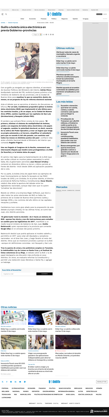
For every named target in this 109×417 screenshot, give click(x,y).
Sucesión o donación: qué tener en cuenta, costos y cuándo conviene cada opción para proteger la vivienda (69, 110)
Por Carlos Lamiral (5, 374)
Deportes (35, 391)
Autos (80, 391)
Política (54, 19)
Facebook (6, 382)
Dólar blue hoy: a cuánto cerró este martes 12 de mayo (68, 69)
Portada (5, 388)
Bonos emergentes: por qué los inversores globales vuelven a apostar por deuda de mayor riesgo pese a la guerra (70, 150)
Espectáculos (91, 391)
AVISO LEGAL (70, 394)
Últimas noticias (18, 388)
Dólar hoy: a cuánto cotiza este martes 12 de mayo (67, 330)
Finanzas (43, 19)
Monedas (58, 190)
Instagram (11, 382)
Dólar (22, 19)
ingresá (105, 14)
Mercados (78, 388)
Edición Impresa (49, 391)
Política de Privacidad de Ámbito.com (48, 394)
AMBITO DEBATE (70, 403)
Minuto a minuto (61, 351)
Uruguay (85, 19)
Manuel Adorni (51, 10)
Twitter (2, 381)
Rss (15, 394)
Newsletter (105, 18)
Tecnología (6, 394)
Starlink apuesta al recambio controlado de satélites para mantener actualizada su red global (67, 91)
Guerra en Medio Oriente (73, 10)
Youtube (20, 381)
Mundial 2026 (94, 10)
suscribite (99, 14)
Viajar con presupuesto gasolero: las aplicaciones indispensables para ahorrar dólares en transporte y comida (40, 356)
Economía (32, 19)
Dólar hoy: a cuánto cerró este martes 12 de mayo (66, 62)
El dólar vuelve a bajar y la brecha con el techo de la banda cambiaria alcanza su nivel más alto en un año (41, 370)
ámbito (3, 22)
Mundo (26, 391)
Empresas (61, 10)
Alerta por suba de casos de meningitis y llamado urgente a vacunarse (68, 54)
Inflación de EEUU (26, 10)
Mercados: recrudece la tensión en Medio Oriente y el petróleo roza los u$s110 (68, 355)
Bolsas (64, 190)
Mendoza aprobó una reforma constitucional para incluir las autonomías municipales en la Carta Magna (67, 79)
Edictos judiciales (85, 394)
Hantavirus (85, 10)
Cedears (77, 190)
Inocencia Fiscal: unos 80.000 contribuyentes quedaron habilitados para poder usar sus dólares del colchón (69, 137)
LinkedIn (15, 382)
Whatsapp (25, 382)
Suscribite (44, 273)
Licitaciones (6, 397)
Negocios (64, 19)
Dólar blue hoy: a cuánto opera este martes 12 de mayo (13, 354)
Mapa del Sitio (25, 394)
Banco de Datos (65, 388)
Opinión (75, 19)
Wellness (5, 391)
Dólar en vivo (15, 10)
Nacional (16, 391)
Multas (98, 394)
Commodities (70, 190)
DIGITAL (35, 403)
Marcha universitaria (40, 10)
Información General (66, 391)
